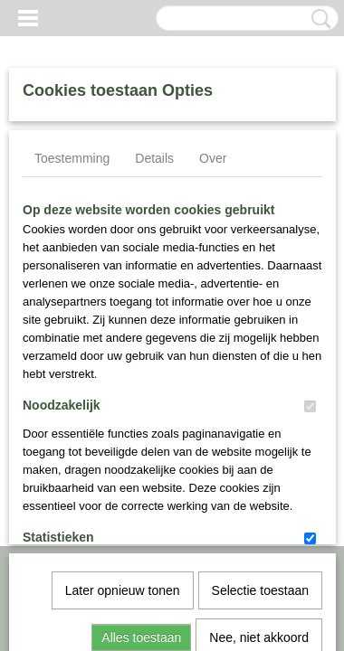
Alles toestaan (141, 445)
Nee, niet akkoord (259, 445)
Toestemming (72, 158)
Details (154, 158)
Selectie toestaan (260, 398)
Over (212, 158)
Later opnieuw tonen (122, 398)
